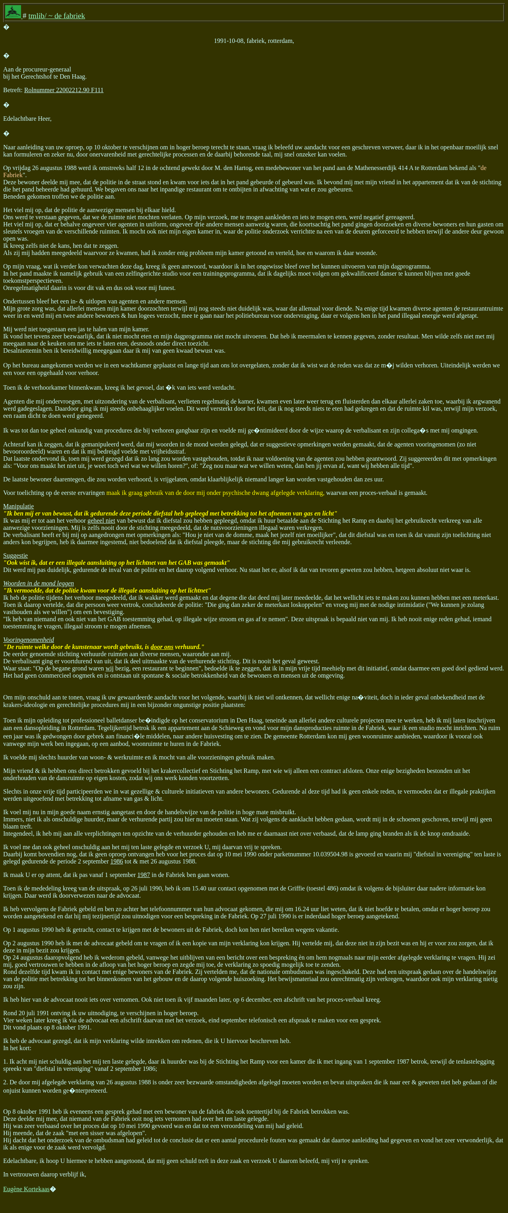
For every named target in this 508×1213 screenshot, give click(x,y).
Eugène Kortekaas (26, 1189)
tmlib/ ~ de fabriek (56, 16)
